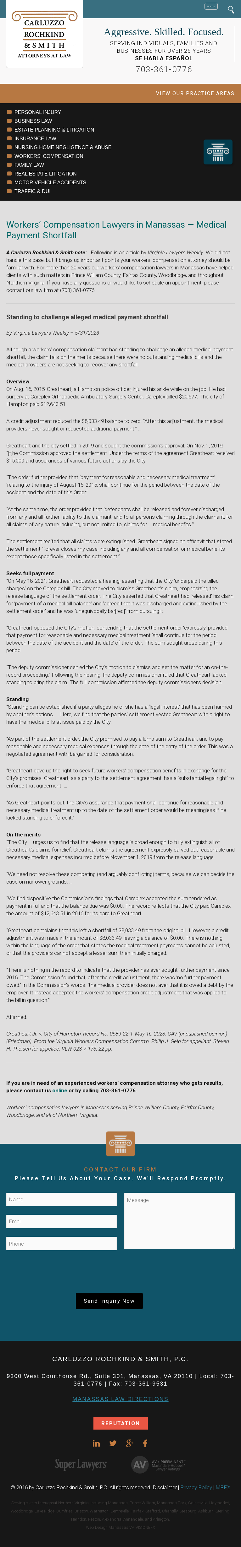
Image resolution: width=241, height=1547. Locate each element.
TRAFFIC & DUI (32, 191)
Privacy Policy (196, 1487)
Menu (211, 6)
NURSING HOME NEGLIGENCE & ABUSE (63, 147)
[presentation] (120, 1274)
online (59, 1090)
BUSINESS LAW (33, 121)
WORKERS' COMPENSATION (48, 156)
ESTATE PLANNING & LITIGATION (54, 130)
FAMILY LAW (29, 165)
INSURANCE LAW (35, 138)
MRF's (223, 1487)
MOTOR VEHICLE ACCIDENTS (50, 182)
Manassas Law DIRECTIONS (120, 1399)
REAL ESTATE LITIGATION (45, 173)
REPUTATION (120, 1423)
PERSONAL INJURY (37, 112)
